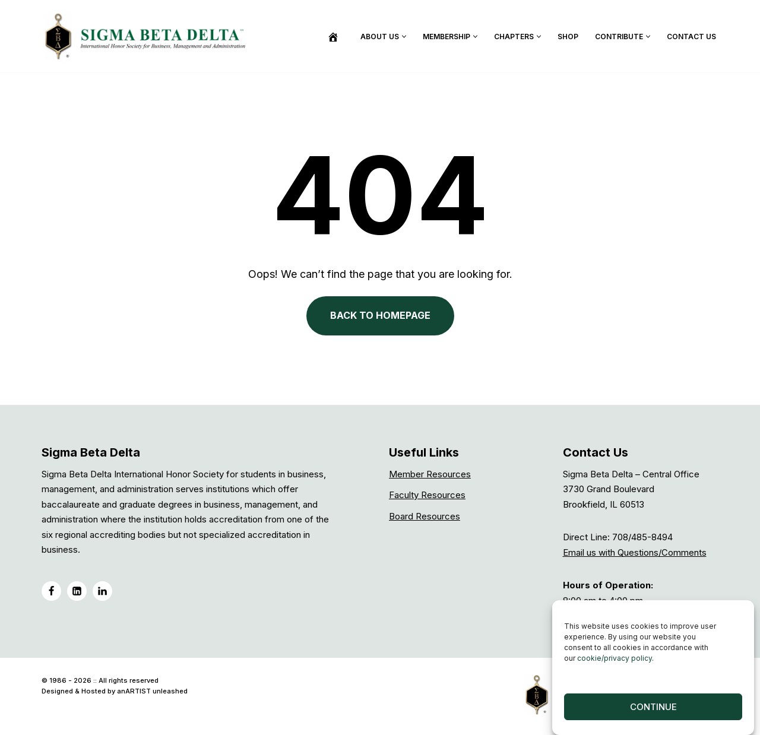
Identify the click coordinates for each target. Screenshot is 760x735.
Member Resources (430, 474)
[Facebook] (51, 591)
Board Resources (424, 516)
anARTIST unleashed (152, 691)
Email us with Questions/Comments (635, 552)
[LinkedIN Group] (102, 591)
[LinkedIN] (77, 591)
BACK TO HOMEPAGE (380, 315)
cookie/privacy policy (614, 661)
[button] (404, 36)
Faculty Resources (427, 494)
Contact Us (691, 36)
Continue (653, 710)
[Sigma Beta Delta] (148, 36)
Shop (568, 36)
